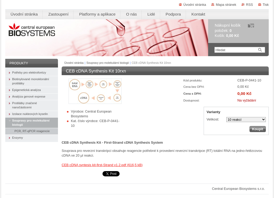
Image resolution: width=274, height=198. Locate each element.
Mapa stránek (226, 5)
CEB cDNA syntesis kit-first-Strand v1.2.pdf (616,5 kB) (102, 165)
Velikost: (213, 119)
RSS (249, 5)
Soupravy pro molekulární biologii (107, 62)
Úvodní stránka (194, 5)
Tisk (266, 5)
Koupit (257, 129)
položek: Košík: (228, 30)
